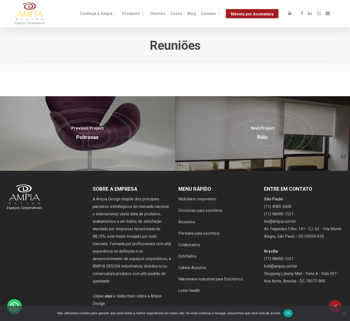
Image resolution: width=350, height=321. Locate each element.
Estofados (187, 256)
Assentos (186, 222)
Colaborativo (189, 244)
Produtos (133, 14)
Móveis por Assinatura (252, 14)
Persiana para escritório (199, 233)
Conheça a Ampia (98, 14)
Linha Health (189, 290)
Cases (176, 14)
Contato (210, 14)
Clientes (157, 14)
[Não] (343, 313)
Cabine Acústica (192, 267)
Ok (288, 313)
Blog (191, 14)
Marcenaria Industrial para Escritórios (210, 279)
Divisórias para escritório (200, 210)
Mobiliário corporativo (197, 199)
